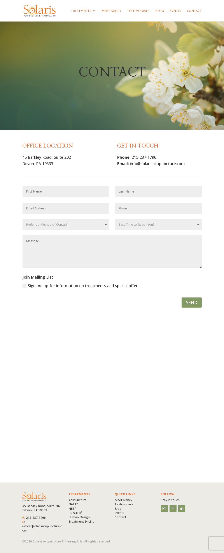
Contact (194, 11)
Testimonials (138, 11)
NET (72, 508)
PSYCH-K (75, 513)
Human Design (79, 517)
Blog (159, 11)
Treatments (81, 11)
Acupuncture (77, 500)
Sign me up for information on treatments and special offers (81, 285)
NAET (73, 504)
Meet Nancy (111, 11)
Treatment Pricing (81, 521)
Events (175, 11)
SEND (191, 302)
